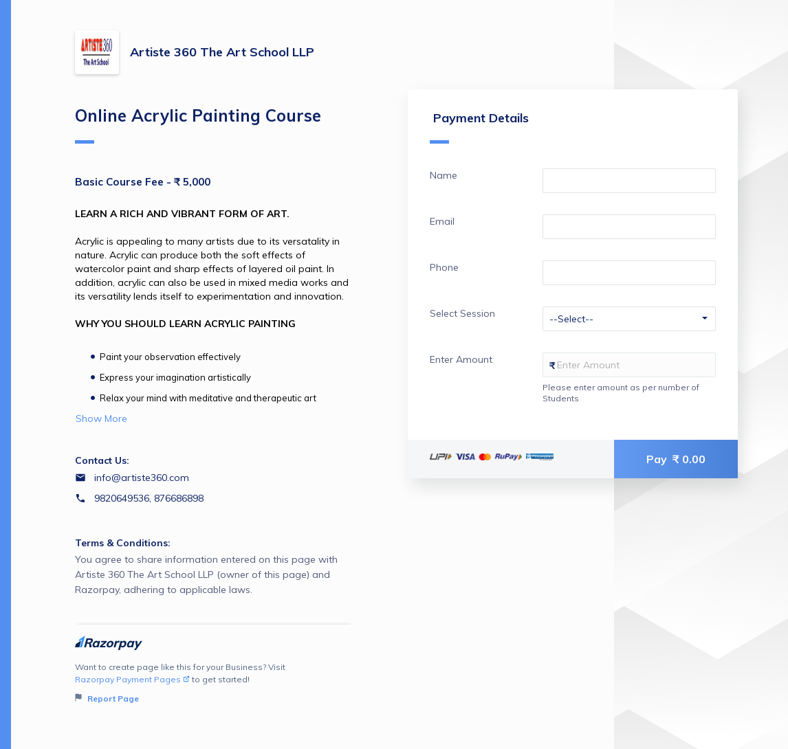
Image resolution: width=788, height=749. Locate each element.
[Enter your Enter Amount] (629, 365)
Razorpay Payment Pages (132, 679)
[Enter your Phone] (629, 272)
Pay (675, 459)
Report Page (107, 698)
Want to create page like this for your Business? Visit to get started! (214, 683)
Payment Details (479, 127)
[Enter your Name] (629, 180)
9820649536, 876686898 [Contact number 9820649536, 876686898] (149, 498)
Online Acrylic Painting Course (198, 124)
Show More (101, 418)
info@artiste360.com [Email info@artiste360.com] (141, 477)
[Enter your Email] (629, 226)
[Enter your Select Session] (629, 318)
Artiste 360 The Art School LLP (222, 52)
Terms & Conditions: (123, 543)
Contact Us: (102, 460)
